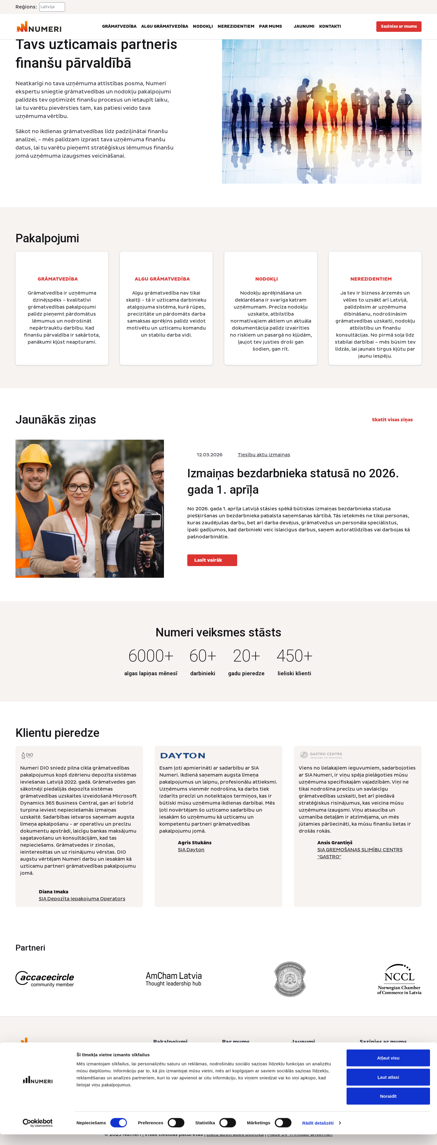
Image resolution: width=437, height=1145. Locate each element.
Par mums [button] (274, 26)
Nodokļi (203, 26)
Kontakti (330, 26)
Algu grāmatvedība (164, 26)
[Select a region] (52, 7)
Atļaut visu (388, 1068)
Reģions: (26, 7)
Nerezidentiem (236, 26)
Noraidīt (388, 1106)
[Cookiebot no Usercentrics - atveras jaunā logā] (37, 1133)
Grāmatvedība (119, 26)
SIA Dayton (191, 850)
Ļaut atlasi (388, 1087)
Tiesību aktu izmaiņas (264, 455)
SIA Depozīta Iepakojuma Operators (82, 899)
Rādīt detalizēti (317, 1133)
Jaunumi (304, 26)
